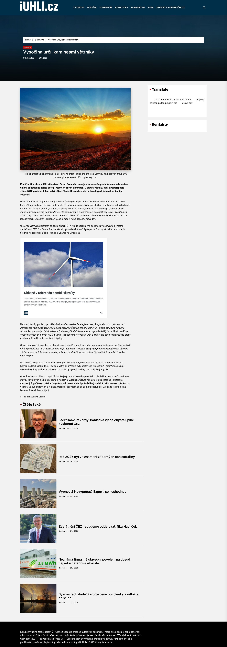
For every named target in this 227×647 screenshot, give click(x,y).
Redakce (62, 429)
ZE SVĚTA (92, 7)
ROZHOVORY (121, 7)
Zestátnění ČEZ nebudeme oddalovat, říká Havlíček (98, 526)
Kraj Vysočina (32, 397)
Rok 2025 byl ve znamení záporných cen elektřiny (97, 457)
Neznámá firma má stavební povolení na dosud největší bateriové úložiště (94, 561)
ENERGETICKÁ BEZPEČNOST (170, 7)
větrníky (42, 397)
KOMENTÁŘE (105, 7)
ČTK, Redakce (28, 58)
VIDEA (151, 7)
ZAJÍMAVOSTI (138, 7)
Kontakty (160, 124)
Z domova (27, 47)
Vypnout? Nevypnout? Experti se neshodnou (92, 491)
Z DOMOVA (78, 7)
